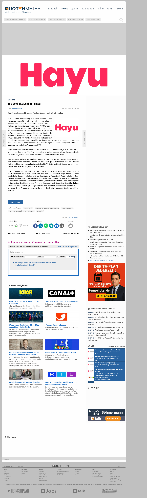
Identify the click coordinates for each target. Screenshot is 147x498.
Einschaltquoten (56, 484)
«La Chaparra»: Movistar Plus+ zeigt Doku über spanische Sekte (106, 243)
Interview (24, 475)
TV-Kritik (77, 473)
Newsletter (7, 473)
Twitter (6, 480)
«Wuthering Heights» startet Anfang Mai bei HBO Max (107, 236)
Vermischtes (42, 473)
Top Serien (119, 484)
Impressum (113, 481)
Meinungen (88, 8)
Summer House (67, 208)
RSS (5, 471)
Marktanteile (60, 473)
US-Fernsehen (43, 480)
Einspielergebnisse (97, 475)
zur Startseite (43, 233)
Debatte (77, 471)
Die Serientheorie (37, 19)
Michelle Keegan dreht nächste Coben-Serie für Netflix (106, 248)
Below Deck (28, 208)
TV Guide (64, 484)
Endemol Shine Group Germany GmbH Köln (104, 352)
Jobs (111, 473)
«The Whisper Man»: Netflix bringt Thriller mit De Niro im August (107, 257)
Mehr (120, 8)
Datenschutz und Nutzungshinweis (115, 477)
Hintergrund (24, 471)
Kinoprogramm (97, 484)
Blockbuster (71, 484)
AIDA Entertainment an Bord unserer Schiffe (102, 377)
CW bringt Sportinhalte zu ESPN (101, 239)
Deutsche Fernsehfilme (108, 484)
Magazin (53, 8)
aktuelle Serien (88, 484)
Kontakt (112, 475)
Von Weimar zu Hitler (15, 19)
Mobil (5, 475)
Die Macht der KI (57, 19)
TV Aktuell (16, 484)
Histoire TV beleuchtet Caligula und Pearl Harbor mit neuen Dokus (107, 231)
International (43, 476)
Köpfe (40, 478)
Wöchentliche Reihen (63, 471)
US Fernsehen (41, 484)
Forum (110, 8)
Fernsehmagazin (24, 484)
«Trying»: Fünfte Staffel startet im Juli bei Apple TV (106, 323)
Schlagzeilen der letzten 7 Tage (101, 260)
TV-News (41, 471)
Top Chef (40, 211)
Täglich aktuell (61, 475)
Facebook (6, 478)
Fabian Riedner (16, 109)
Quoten (75, 8)
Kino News (9, 484)
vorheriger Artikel (16, 233)
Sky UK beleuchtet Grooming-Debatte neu (106, 327)
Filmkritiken (33, 484)
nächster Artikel (71, 233)
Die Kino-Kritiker (96, 473)
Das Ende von (93, 19)
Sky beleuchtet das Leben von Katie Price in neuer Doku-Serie (105, 252)
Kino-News (95, 471)
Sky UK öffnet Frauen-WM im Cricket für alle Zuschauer (105, 339)
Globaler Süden (75, 19)
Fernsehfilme (79, 484)
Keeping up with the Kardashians (47, 208)
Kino (101, 8)
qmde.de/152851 (73, 217)
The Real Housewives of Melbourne (21, 211)
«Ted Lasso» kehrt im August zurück (104, 330)
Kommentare (15, 202)
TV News (48, 484)
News (64, 8)
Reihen (23, 473)
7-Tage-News (7, 476)
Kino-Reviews (78, 475)
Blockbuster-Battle (97, 476)
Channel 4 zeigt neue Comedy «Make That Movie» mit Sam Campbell (106, 334)
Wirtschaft (42, 475)
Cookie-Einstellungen (116, 480)
